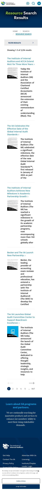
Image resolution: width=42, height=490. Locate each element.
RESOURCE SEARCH (23, 34)
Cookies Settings (21, 481)
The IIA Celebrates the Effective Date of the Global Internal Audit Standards (18, 130)
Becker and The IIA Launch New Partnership (20, 254)
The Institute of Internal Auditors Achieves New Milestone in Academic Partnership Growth (19, 192)
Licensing (25, 459)
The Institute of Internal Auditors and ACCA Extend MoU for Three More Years (20, 61)
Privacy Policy (8, 463)
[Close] (38, 471)
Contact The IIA (9, 459)
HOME (15, 31)
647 (33, 388)
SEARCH (26, 31)
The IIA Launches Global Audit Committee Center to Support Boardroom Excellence (21, 318)
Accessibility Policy (10, 467)
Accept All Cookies (21, 486)
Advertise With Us (29, 455)
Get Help (6, 455)
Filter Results (21, 43)
